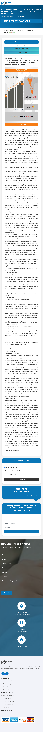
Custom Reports (7, 698)
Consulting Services (8, 701)
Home (3, 16)
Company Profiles (8, 704)
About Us (5, 687)
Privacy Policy (7, 684)
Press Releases (7, 713)
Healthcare (10, 16)
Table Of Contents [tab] (21, 45)
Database (6, 707)
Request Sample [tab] (21, 53)
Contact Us (6, 690)
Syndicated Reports (8, 695)
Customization (21, 49)
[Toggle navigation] (39, 2)
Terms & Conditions (9, 681)
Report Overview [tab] (21, 42)
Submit (6, 592)
